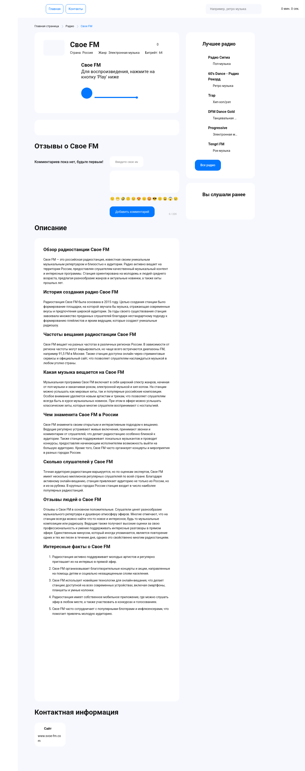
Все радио (207, 165)
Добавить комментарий (132, 212)
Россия (87, 52)
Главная (55, 9)
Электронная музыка (123, 52)
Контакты (76, 9)
